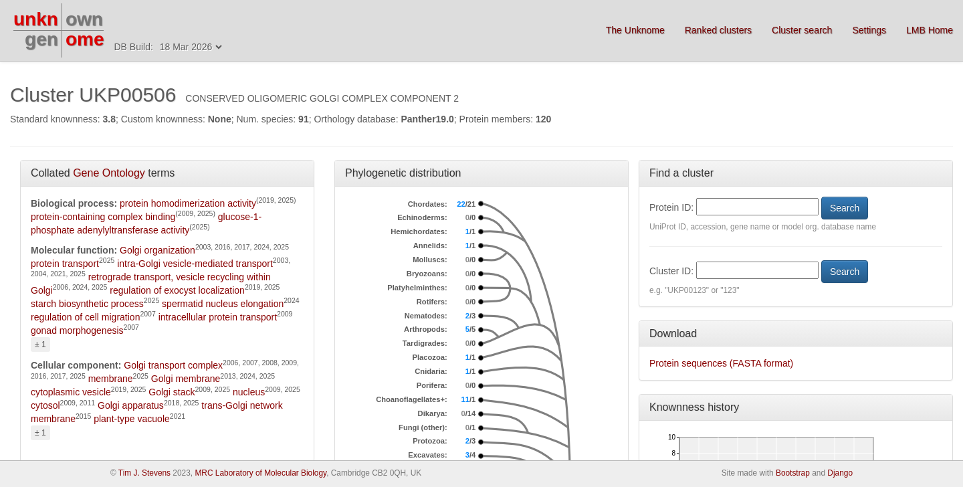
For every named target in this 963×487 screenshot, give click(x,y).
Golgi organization (157, 250)
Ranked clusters (718, 30)
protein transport (65, 263)
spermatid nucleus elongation (223, 303)
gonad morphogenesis (77, 330)
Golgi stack (171, 392)
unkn (35, 19)
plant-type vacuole (132, 418)
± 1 (40, 344)
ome (85, 39)
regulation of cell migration (85, 317)
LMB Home (929, 30)
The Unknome (635, 30)
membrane (110, 378)
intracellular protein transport (217, 317)
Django (840, 473)
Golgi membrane (186, 378)
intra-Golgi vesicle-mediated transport (195, 263)
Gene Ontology (109, 173)
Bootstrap (793, 473)
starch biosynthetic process (87, 303)
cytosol (45, 405)
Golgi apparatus (131, 405)
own (84, 19)
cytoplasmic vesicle (71, 392)
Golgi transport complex (173, 365)
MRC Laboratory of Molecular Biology (260, 473)
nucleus (249, 392)
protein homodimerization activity (188, 203)
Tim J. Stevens (144, 473)
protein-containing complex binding (103, 216)
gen (41, 39)
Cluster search (802, 30)
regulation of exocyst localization (177, 290)
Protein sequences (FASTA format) (721, 363)
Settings (869, 30)
